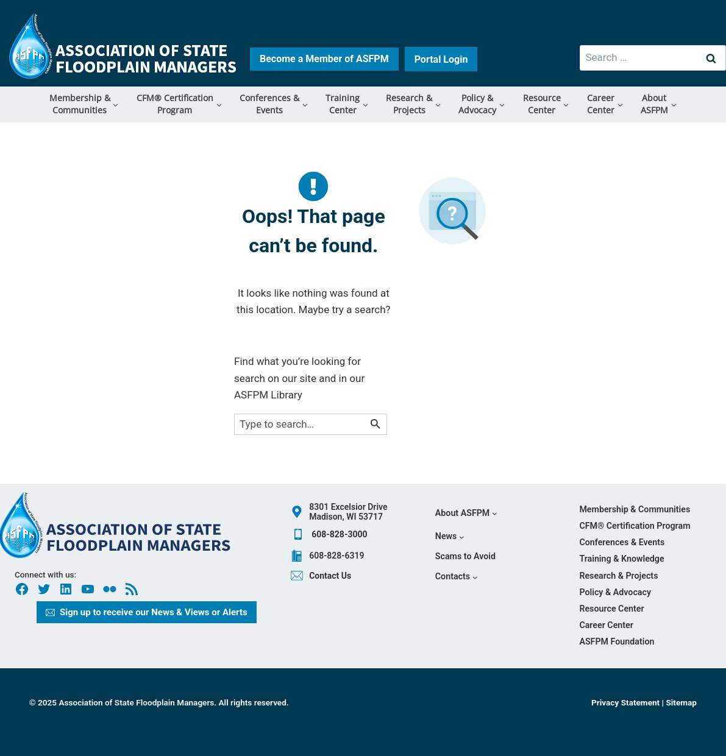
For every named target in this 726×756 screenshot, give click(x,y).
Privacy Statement (626, 702)
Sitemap (681, 702)
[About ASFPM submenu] (466, 513)
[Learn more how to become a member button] (324, 59)
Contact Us (330, 576)
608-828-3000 (339, 534)
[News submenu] (449, 537)
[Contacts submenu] (456, 576)
